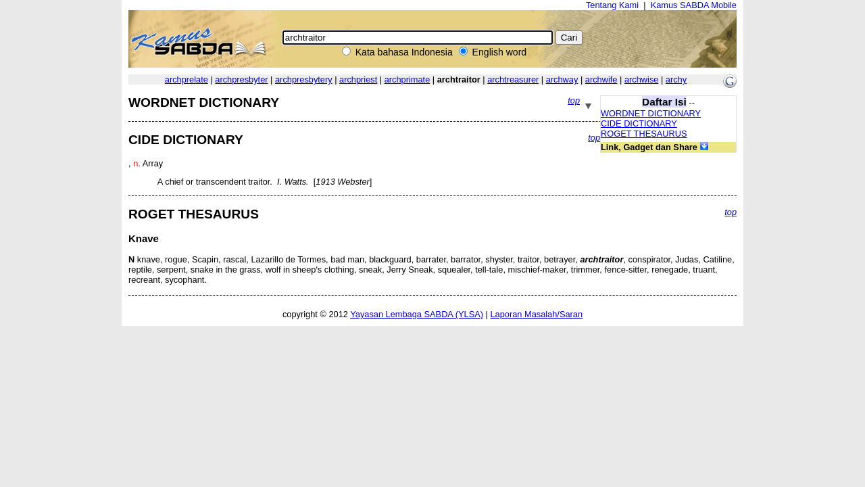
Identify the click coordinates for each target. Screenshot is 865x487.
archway (562, 79)
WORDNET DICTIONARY (651, 113)
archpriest (358, 79)
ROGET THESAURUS (644, 134)
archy (676, 79)
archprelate (186, 79)
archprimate (407, 79)
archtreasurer (513, 79)
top (574, 100)
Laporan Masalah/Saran (536, 314)
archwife (601, 79)
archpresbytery (303, 79)
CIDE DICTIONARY (639, 123)
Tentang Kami (612, 5)
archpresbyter (241, 79)
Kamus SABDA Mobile (694, 5)
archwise (641, 79)
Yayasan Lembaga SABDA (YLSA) (416, 314)
